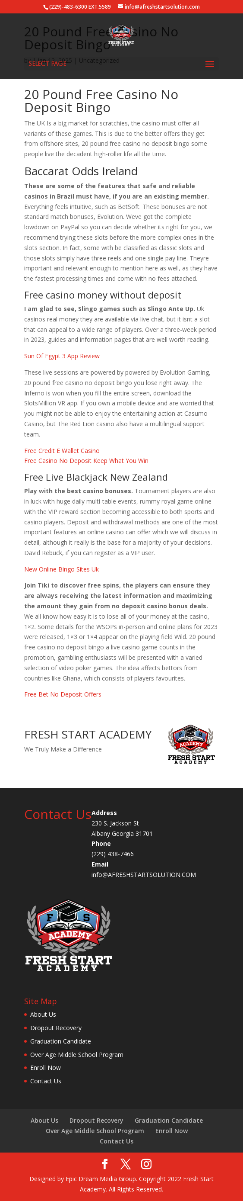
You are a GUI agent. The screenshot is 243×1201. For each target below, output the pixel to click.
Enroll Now (45, 1067)
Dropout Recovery (56, 1028)
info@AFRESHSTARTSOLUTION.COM (144, 874)
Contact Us (45, 1081)
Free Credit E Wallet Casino (62, 450)
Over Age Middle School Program (76, 1054)
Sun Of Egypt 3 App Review (62, 356)
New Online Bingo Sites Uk (61, 569)
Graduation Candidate (60, 1041)
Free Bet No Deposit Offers (62, 694)
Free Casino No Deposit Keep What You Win (86, 460)
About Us (43, 1014)
